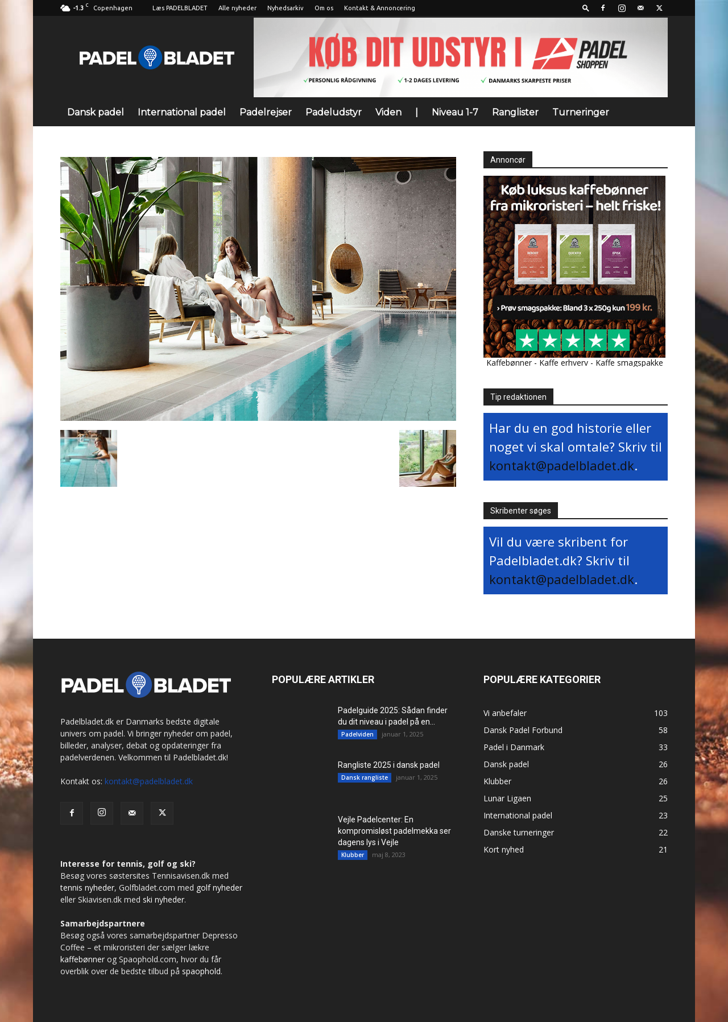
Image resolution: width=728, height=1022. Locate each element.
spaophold (201, 971)
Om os (324, 8)
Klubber (352, 855)
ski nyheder (163, 899)
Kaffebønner (509, 362)
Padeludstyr (333, 112)
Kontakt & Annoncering (379, 8)
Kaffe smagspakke (629, 362)
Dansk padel (95, 112)
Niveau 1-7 (455, 112)
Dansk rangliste (364, 777)
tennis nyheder (87, 887)
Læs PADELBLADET (180, 8)
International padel (182, 112)
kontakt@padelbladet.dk (561, 465)
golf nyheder (219, 887)
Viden (388, 112)
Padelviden (357, 734)
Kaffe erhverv (563, 362)
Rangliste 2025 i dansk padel (389, 764)
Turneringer (580, 112)
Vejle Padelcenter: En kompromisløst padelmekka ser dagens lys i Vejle (394, 831)
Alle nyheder (237, 8)
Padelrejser (265, 112)
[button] (585, 7)
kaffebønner (82, 959)
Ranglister (515, 112)
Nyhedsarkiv (285, 8)
